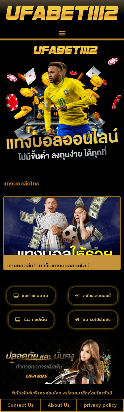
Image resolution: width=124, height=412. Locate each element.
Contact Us (20, 405)
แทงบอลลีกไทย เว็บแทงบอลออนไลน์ (48, 265)
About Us (58, 405)
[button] (62, 32)
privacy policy (100, 405)
